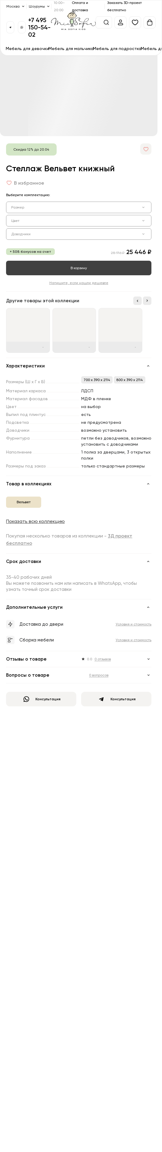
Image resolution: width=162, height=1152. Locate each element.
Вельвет (24, 502)
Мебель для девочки (27, 48)
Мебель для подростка (117, 48)
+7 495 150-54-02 (39, 27)
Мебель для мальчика (71, 48)
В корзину (79, 268)
